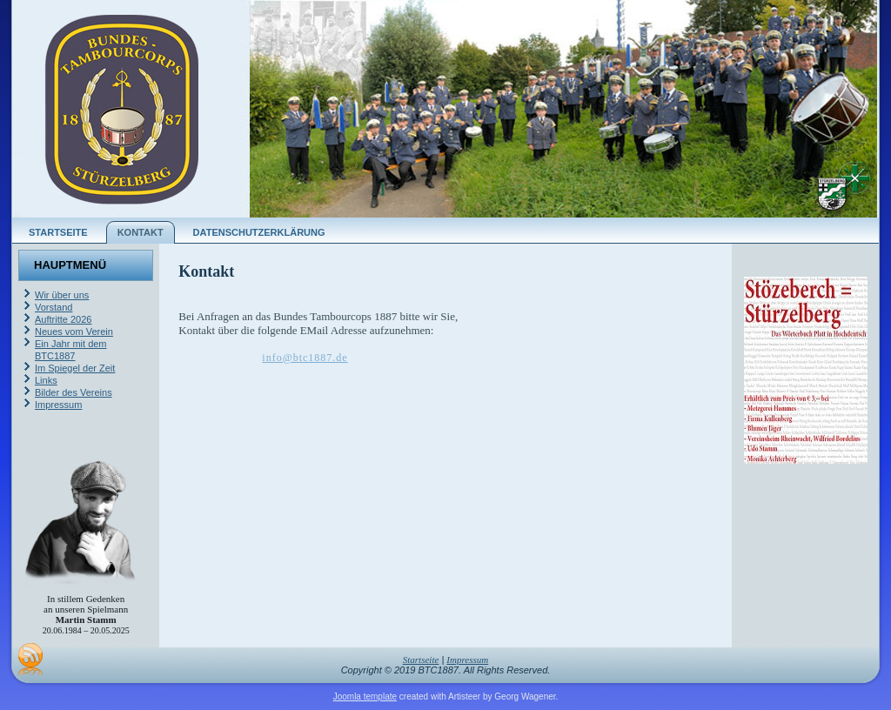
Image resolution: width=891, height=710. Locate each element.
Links (46, 380)
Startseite (58, 232)
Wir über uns (62, 295)
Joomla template (365, 696)
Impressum (58, 404)
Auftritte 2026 (63, 319)
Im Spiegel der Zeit (75, 368)
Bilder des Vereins (73, 392)
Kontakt (140, 232)
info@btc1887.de (304, 358)
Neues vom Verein (74, 331)
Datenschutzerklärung (259, 232)
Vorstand (53, 307)
